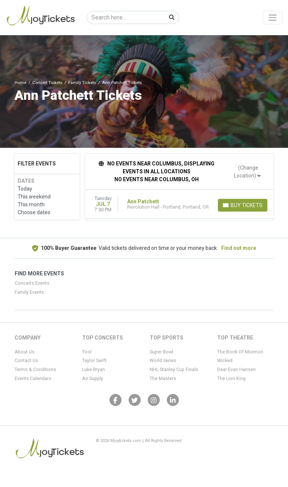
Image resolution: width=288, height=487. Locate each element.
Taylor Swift (94, 360)
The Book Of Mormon (240, 352)
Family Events (29, 292)
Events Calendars (33, 378)
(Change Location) (247, 172)
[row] (180, 204)
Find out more (238, 248)
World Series (163, 360)
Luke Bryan (93, 369)
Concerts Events (32, 283)
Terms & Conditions (35, 369)
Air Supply (92, 378)
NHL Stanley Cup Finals (174, 369)
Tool (87, 352)
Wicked (224, 360)
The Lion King (231, 378)
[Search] (126, 17)
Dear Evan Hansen (236, 369)
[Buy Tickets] (242, 205)
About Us (24, 352)
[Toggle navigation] (272, 17)
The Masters (163, 378)
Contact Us (26, 360)
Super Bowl (161, 352)
